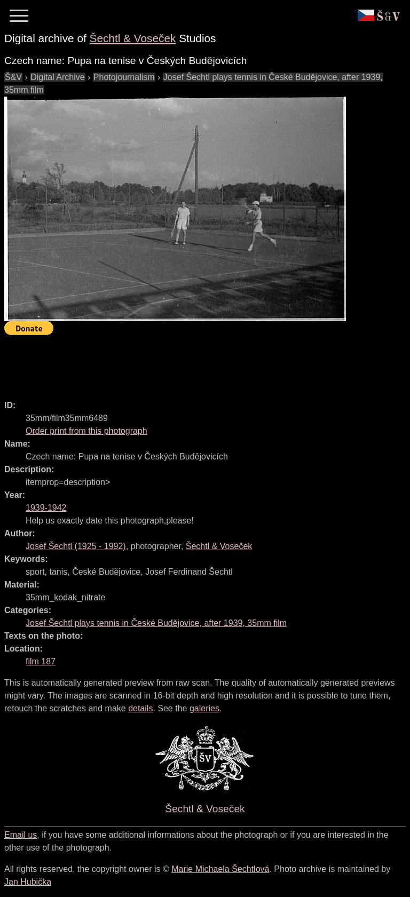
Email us (20, 834)
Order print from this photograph (86, 430)
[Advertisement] (198, 363)
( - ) (76, 546)
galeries (204, 708)
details (140, 708)
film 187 (41, 661)
